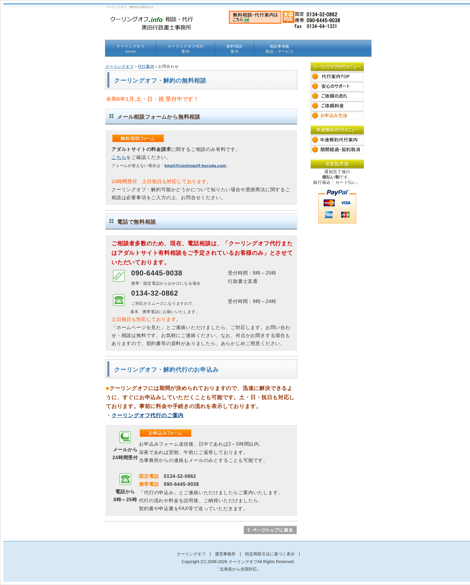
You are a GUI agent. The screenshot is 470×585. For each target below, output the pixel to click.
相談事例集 (279, 49)
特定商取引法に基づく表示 (270, 554)
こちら (118, 157)
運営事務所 (225, 554)
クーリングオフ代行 (186, 49)
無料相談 (234, 49)
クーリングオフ (130, 49)
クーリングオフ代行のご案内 (147, 415)
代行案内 (146, 66)
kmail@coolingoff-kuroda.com (195, 165)
